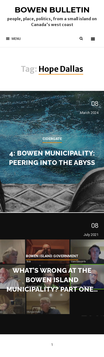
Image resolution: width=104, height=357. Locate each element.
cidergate (52, 138)
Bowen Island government (52, 256)
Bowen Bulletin (52, 9)
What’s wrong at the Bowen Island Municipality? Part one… (52, 279)
